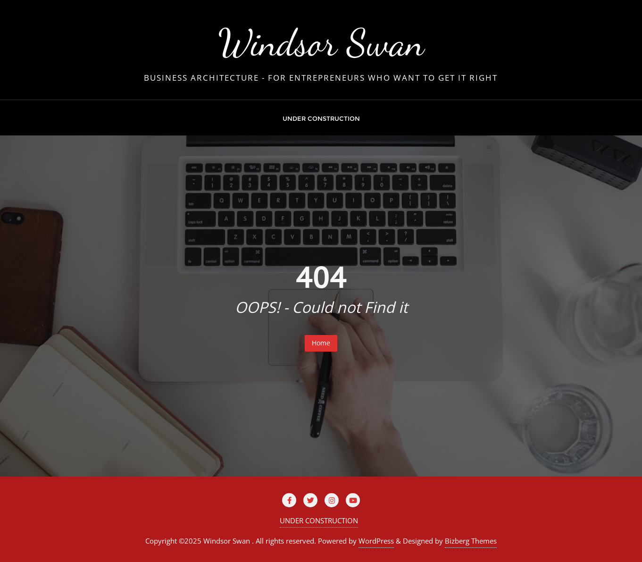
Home (321, 342)
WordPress (376, 540)
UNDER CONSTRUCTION (319, 520)
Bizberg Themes (471, 540)
